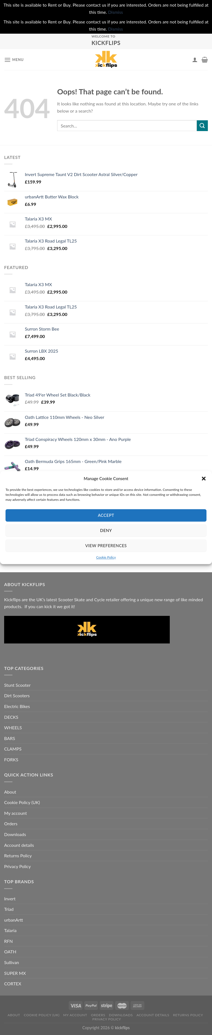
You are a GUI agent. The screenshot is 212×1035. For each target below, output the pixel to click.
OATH (10, 951)
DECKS (11, 717)
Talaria (10, 930)
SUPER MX (15, 973)
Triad (9, 909)
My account (15, 813)
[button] (203, 478)
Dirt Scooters (17, 695)
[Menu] (14, 59)
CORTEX (12, 983)
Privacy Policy (17, 866)
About (10, 791)
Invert (9, 898)
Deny (106, 530)
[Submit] (202, 125)
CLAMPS (13, 748)
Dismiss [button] (115, 12)
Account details (19, 845)
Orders (10, 823)
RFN (8, 941)
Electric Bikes (17, 706)
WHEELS (13, 727)
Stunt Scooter (17, 685)
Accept (106, 515)
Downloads (15, 834)
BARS (9, 738)
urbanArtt (13, 919)
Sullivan (11, 962)
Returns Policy (18, 855)
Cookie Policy (106, 557)
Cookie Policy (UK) (22, 802)
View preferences (106, 545)
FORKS (11, 759)
